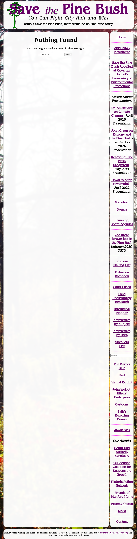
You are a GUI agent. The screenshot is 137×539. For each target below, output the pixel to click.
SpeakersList (122, 344)
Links (122, 511)
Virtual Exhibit (121, 382)
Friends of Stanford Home (122, 495)
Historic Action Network (122, 484)
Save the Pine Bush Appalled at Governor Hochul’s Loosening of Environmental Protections (122, 74)
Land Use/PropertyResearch (121, 298)
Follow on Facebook (122, 274)
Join (119, 261)
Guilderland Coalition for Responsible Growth (122, 468)
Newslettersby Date (121, 333)
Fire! (122, 375)
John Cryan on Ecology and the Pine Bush (122, 134)
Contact (122, 522)
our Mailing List (121, 263)
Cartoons (122, 404)
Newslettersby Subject (121, 322)
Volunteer (122, 202)
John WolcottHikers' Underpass (121, 393)
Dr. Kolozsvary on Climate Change (122, 112)
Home (121, 37)
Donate (122, 209)
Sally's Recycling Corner (122, 415)
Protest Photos (122, 504)
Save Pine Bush (68, 9)
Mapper (121, 313)
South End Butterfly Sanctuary (122, 452)
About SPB (122, 430)
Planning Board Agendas (122, 222)
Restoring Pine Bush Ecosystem (122, 161)
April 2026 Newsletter (122, 50)
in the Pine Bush (122, 241)
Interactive (122, 309)
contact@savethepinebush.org (114, 533)
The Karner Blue (122, 366)
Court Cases (122, 287)
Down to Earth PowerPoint (121, 182)
